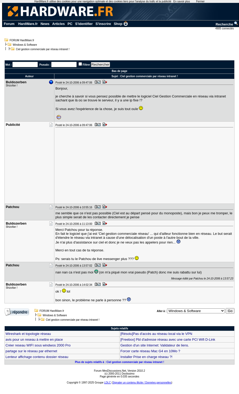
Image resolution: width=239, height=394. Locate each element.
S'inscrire (103, 24)
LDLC (107, 382)
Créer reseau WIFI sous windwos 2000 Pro (38, 345)
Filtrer (86, 64)
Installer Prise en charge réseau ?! (146, 357)
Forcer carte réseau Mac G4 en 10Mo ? (150, 351)
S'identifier (84, 24)
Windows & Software (25, 44)
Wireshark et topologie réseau (28, 334)
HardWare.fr (28, 24)
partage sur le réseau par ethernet (31, 351)
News (44, 24)
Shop (121, 24)
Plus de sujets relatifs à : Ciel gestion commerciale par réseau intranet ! (119, 362)
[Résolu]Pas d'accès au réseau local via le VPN (156, 334)
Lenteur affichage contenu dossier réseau (37, 357)
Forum (9, 24)
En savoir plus (181, 1)
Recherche (227, 24)
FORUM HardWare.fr (22, 40)
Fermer (200, 1)
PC (69, 24)
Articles (58, 24)
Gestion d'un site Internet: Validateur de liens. (154, 345)
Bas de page (119, 71)
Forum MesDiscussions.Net (110, 370)
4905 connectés (225, 28)
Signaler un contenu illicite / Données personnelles (141, 382)
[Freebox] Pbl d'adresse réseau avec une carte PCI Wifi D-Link (167, 339)
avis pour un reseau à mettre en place (34, 339)
